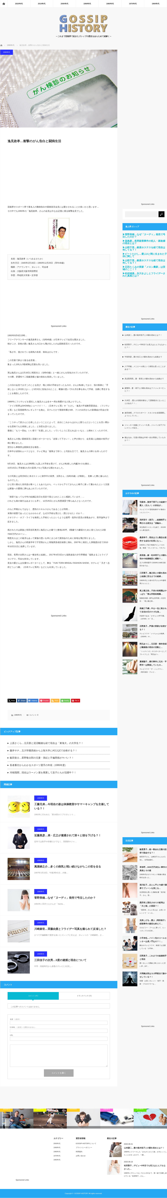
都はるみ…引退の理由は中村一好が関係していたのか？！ (145, 438)
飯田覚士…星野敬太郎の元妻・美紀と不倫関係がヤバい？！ (42, 758)
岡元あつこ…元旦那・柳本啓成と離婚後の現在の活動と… (153, 645)
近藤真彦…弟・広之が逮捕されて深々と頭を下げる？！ (67, 835)
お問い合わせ (81, 1156)
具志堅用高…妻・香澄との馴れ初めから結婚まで (144, 379)
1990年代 (87, 4)
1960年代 (155, 4)
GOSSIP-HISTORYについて (86, 1144)
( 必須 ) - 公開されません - (23, 1027)
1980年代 (110, 4)
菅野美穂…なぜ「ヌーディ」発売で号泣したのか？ (65, 897)
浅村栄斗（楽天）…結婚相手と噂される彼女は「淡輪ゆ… (153, 521)
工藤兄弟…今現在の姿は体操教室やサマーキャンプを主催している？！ (71, 806)
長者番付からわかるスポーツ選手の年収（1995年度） (38, 765)
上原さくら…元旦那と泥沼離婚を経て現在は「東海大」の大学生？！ (46, 743)
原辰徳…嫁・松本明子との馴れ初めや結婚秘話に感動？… (153, 557)
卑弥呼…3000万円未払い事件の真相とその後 (153, 869)
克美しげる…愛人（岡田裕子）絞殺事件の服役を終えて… (153, 922)
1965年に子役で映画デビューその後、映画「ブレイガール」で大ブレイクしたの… (153, 548)
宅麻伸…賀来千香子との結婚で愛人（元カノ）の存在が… (153, 504)
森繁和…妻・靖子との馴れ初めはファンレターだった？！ (145, 389)
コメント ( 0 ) (33, 996)
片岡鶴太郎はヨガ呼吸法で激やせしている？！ (153, 975)
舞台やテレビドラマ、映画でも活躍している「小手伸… (153, 946)
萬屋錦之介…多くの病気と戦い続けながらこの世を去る (67, 866)
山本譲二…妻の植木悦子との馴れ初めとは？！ (143, 335)
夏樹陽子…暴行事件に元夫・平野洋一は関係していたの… (153, 663)
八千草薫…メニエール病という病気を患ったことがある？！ (145, 367)
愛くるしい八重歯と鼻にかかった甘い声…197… (153, 964)
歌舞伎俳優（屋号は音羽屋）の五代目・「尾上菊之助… (153, 599)
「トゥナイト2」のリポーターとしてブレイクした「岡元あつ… (153, 652)
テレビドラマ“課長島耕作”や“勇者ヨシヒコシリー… (153, 511)
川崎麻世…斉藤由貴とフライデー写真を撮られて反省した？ (70, 929)
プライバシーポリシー (84, 1148)
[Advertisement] (59, 176)
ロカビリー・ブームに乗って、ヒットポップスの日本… (153, 929)
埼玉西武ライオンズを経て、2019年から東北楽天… (153, 528)
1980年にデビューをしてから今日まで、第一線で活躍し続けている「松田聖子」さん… (145, 1174)
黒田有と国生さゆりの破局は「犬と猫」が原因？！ (152, 904)
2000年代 (64, 4)
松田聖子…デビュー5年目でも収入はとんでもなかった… (145, 1167)
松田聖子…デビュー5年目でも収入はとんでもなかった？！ (146, 346)
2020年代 (19, 4)
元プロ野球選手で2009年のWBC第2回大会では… (153, 564)
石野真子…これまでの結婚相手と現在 (153, 957)
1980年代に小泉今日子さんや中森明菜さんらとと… (153, 581)
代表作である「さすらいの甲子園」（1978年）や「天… (153, 617)
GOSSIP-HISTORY (81, 1193)
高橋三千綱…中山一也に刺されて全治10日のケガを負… (153, 610)
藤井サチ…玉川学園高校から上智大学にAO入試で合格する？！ (43, 750)
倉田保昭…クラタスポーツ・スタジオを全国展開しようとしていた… (145, 414)
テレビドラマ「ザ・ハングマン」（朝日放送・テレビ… (152, 670)
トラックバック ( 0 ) (84, 996)
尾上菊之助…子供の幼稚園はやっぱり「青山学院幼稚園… (153, 592)
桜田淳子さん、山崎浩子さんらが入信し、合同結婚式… (153, 858)
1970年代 (133, 4)
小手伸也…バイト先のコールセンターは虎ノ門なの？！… (153, 940)
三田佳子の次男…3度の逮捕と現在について (60, 960)
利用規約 (79, 1152)
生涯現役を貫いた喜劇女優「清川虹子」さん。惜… (153, 893)
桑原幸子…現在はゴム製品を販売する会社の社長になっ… (153, 539)
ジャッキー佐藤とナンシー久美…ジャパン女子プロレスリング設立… (145, 426)
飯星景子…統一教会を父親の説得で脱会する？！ (153, 851)
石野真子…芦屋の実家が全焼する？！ (153, 628)
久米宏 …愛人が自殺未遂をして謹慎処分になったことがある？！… (145, 401)
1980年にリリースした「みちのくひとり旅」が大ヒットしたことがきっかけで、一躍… (145, 1153)
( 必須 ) (15, 1019)
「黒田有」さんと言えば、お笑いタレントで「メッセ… (153, 911)
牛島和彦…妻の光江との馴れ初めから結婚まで (143, 357)
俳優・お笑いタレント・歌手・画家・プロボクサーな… (152, 982)
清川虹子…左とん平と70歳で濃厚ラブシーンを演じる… (153, 886)
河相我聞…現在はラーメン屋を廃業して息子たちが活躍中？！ (43, 773)
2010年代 (42, 4)
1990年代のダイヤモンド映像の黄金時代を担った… (153, 876)
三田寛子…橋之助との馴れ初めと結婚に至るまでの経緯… (153, 574)
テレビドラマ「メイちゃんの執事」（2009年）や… (153, 635)
